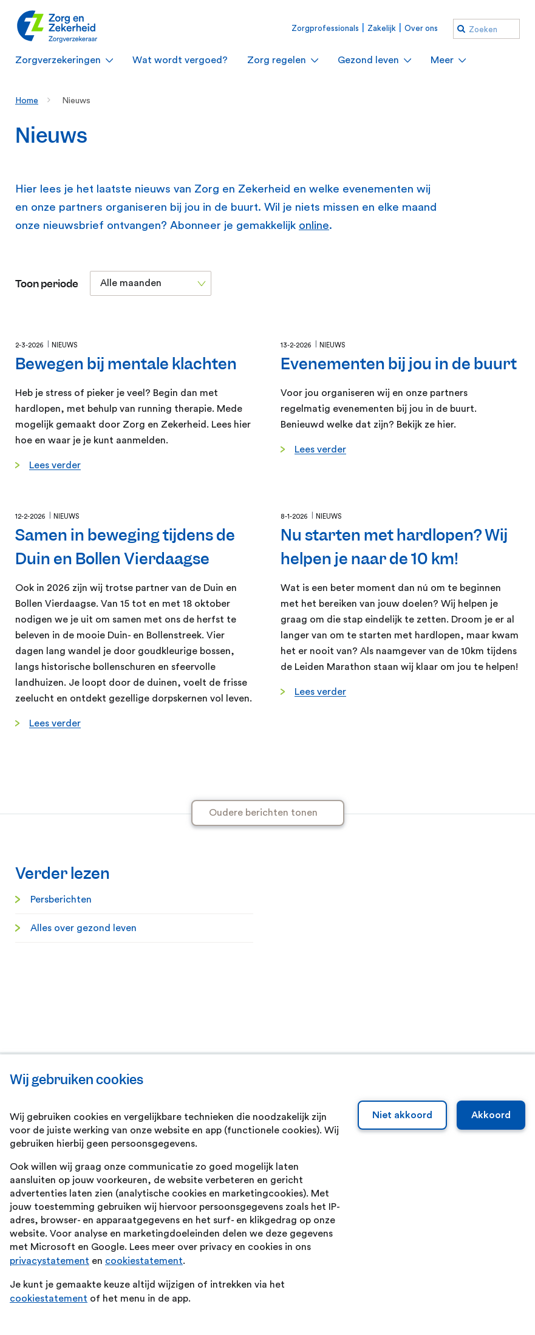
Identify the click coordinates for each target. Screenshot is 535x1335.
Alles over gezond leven (83, 928)
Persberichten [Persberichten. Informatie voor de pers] (61, 899)
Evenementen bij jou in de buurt (399, 363)
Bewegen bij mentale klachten (126, 363)
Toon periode (46, 284)
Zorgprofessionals (325, 28)
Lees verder (55, 465)
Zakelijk (381, 28)
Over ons (421, 28)
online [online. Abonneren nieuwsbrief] (314, 225)
